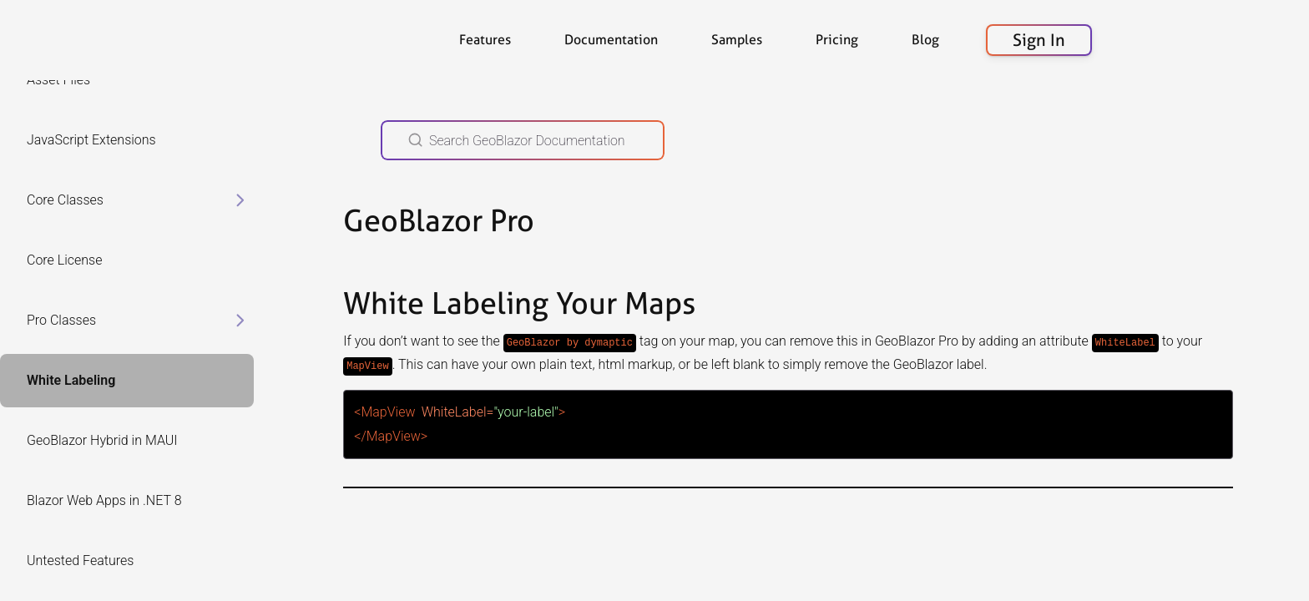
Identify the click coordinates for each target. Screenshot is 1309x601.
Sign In (1039, 40)
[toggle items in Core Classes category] (240, 200)
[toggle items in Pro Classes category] (240, 320)
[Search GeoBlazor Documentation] (523, 140)
